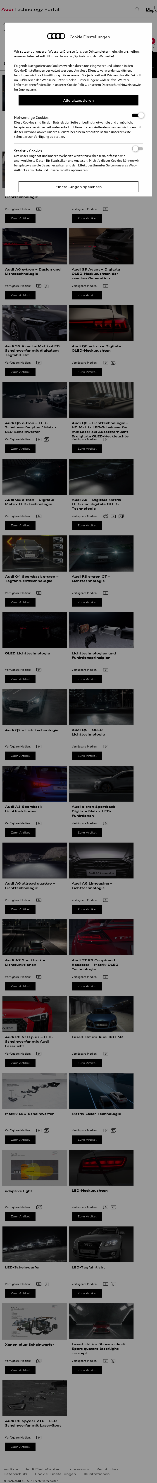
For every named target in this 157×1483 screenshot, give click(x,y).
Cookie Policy (76, 84)
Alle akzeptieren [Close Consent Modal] (78, 100)
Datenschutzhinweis (117, 84)
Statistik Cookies (78, 148)
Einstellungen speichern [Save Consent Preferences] (78, 187)
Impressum (27, 89)
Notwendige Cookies (78, 115)
